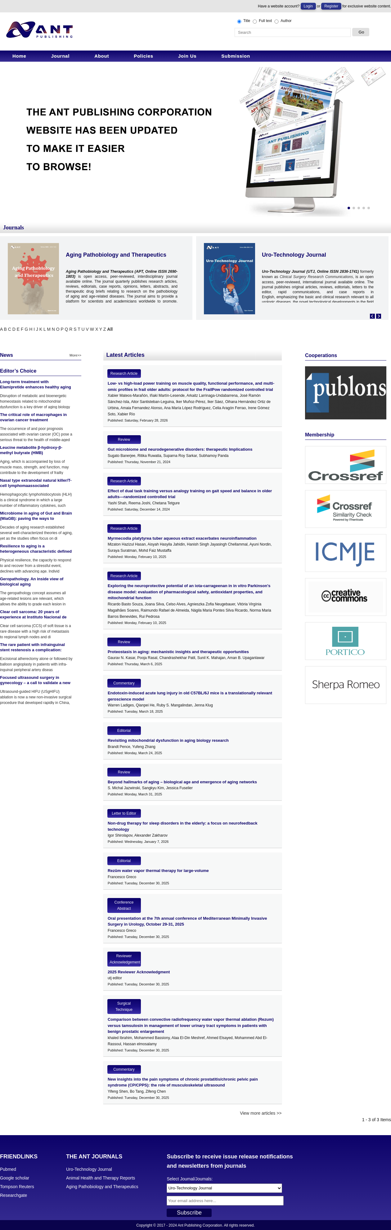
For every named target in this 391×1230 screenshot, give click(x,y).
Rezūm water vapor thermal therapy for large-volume (158, 870)
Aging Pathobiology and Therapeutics (116, 255)
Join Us (187, 56)
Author (282, 21)
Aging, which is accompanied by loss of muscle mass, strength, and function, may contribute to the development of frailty (34, 467)
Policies (143, 56)
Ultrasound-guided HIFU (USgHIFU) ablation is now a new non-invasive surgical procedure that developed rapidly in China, (35, 697)
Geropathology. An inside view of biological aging (31, 581)
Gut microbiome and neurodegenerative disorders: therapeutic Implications (180, 449)
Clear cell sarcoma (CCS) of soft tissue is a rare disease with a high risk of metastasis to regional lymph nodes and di (35, 631)
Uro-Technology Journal (294, 255)
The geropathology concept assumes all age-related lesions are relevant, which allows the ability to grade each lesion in (33, 598)
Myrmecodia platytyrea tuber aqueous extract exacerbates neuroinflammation (182, 538)
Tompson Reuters (17, 1186)
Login (308, 6)
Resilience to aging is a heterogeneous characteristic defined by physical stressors (36, 551)
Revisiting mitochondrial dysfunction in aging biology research (168, 740)
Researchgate (13, 1195)
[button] (349, 208)
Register (331, 6)
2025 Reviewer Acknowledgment (139, 972)
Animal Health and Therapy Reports (100, 1177)
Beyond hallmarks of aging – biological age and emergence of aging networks (182, 782)
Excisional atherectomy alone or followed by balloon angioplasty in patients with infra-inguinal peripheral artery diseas (36, 664)
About (101, 56)
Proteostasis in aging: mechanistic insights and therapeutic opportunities (178, 651)
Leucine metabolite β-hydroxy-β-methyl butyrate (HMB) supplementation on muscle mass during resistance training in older (32, 455)
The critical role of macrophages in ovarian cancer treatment (33, 417)
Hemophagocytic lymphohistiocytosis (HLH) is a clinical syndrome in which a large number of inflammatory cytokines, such (36, 500)
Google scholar (14, 1177)
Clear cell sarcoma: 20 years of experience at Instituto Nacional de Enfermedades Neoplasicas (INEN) (33, 617)
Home (19, 56)
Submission (235, 56)
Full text (262, 21)
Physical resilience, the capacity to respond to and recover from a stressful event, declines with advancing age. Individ (35, 565)
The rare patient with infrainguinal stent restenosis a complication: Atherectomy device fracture (32, 649)
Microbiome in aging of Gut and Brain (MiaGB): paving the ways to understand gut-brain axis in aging (36, 518)
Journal (60, 56)
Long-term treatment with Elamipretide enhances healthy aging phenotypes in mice (35, 387)
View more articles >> (260, 1113)
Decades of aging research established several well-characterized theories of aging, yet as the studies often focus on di (36, 533)
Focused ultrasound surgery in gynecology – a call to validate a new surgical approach (35, 682)
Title (243, 21)
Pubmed (8, 1169)
